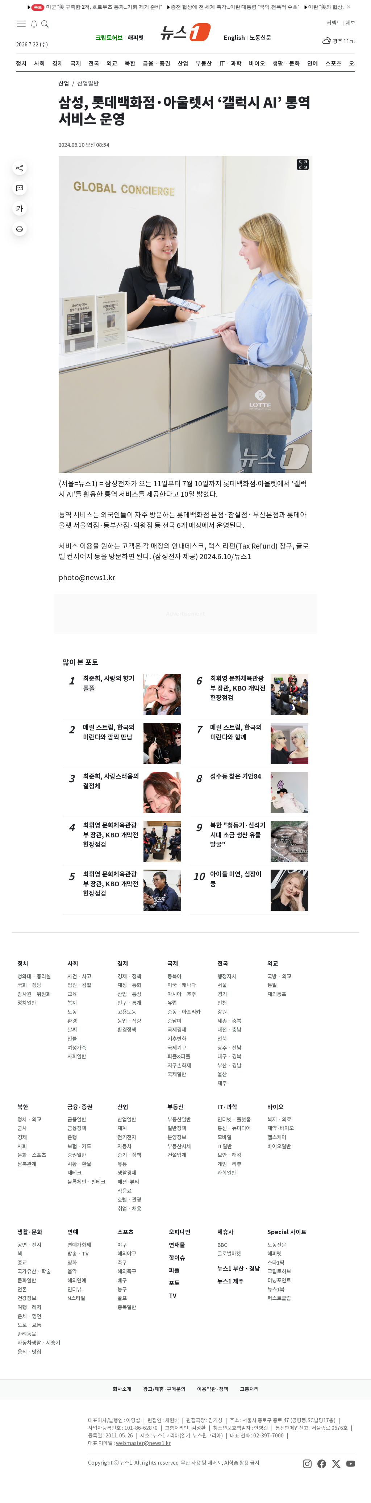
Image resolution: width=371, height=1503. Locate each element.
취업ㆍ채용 (129, 1209)
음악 (72, 1271)
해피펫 (136, 38)
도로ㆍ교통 (29, 1325)
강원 (222, 1012)
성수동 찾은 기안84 (235, 776)
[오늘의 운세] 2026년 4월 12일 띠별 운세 (300, 7)
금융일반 (76, 1119)
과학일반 (226, 1173)
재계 (122, 1128)
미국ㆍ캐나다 (181, 985)
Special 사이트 (287, 1232)
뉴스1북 (275, 1289)
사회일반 (76, 1056)
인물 (72, 1039)
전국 (222, 963)
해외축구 (126, 1271)
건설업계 (176, 1155)
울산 (222, 1074)
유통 (122, 1164)
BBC (222, 1245)
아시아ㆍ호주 (181, 994)
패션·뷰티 (128, 1182)
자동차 (124, 1146)
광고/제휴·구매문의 (164, 1389)
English (234, 38)
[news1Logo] (46, 1426)
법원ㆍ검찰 (79, 985)
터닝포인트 (279, 1280)
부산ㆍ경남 (229, 1065)
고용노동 (126, 1012)
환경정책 (126, 1030)
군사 (22, 1128)
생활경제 (126, 1173)
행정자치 (226, 976)
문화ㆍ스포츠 (31, 1155)
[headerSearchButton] (45, 23)
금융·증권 (79, 1107)
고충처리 (249, 1389)
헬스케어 (276, 1137)
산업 (122, 1107)
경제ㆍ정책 (129, 976)
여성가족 (76, 1048)
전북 (222, 1039)
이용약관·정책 (212, 1389)
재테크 (74, 1173)
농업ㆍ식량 (129, 1021)
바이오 (275, 1107)
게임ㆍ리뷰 (229, 1164)
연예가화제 (79, 1245)
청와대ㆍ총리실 (34, 976)
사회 (72, 963)
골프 (122, 1298)
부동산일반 (179, 1119)
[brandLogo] (185, 31)
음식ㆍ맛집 (29, 1352)
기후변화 (176, 1039)
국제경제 (176, 1030)
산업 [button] (63, 83)
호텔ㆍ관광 (129, 1199)
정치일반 (26, 1003)
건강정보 (26, 1298)
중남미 (174, 1021)
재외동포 (276, 994)
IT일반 (224, 1146)
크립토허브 (109, 38)
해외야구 (126, 1253)
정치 (22, 963)
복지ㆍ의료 (279, 1119)
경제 (122, 963)
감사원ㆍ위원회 (34, 994)
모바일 (224, 1137)
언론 (22, 1289)
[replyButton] (19, 188)
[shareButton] (19, 168)
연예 (72, 1232)
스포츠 (125, 1232)
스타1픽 (275, 1263)
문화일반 (26, 1280)
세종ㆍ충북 (229, 1021)
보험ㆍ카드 (79, 1146)
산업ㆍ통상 (129, 994)
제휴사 (225, 1232)
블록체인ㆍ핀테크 (86, 1182)
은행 (72, 1137)
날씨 (72, 1030)
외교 (272, 963)
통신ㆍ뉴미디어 (234, 1128)
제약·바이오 (280, 1128)
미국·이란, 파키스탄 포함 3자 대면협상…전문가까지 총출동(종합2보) (89, 7)
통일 (272, 985)
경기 (222, 994)
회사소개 (122, 1389)
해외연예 (76, 1280)
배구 (122, 1280)
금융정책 (76, 1128)
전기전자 (126, 1137)
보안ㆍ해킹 (229, 1155)
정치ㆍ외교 (29, 1119)
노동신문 (260, 38)
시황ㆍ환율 (79, 1164)
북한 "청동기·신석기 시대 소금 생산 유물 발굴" (238, 835)
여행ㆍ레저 (29, 1307)
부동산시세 (179, 1146)
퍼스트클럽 (279, 1298)
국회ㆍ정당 (29, 985)
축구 (122, 1263)
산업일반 (126, 1119)
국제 (172, 963)
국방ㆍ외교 (279, 976)
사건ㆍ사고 (79, 976)
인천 (222, 1003)
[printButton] (19, 228)
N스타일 (76, 1298)
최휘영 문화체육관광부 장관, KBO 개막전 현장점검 (110, 835)
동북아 (174, 976)
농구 (122, 1289)
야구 (122, 1245)
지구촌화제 (179, 1065)
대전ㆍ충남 (229, 1030)
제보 (350, 23)
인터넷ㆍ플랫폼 (234, 1119)
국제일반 (176, 1074)
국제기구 (176, 1048)
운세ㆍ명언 (29, 1316)
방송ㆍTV (78, 1253)
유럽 (172, 1003)
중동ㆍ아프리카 (184, 1012)
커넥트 (334, 23)
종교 (22, 1263)
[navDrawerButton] (21, 23)
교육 (72, 994)
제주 (222, 1083)
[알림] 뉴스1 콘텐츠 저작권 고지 (210, 7)
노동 (72, 1012)
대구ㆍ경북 (229, 1056)
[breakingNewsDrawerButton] (34, 23)
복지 (72, 1003)
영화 (72, 1263)
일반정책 (176, 1128)
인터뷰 (74, 1289)
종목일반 (126, 1307)
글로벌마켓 (229, 1253)
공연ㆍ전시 (29, 1245)
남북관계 (26, 1164)
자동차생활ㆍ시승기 (38, 1343)
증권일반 (76, 1155)
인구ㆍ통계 (129, 1003)
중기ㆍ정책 (129, 1155)
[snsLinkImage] (307, 1463)
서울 (222, 985)
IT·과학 (227, 1107)
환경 (72, 1021)
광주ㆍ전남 (229, 1048)
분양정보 (176, 1137)
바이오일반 (279, 1146)
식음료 (124, 1191)
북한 (22, 1107)
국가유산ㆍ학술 (34, 1271)
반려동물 (26, 1334)
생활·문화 (29, 1232)
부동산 (175, 1107)
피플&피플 (178, 1056)
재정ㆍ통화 (129, 985)
